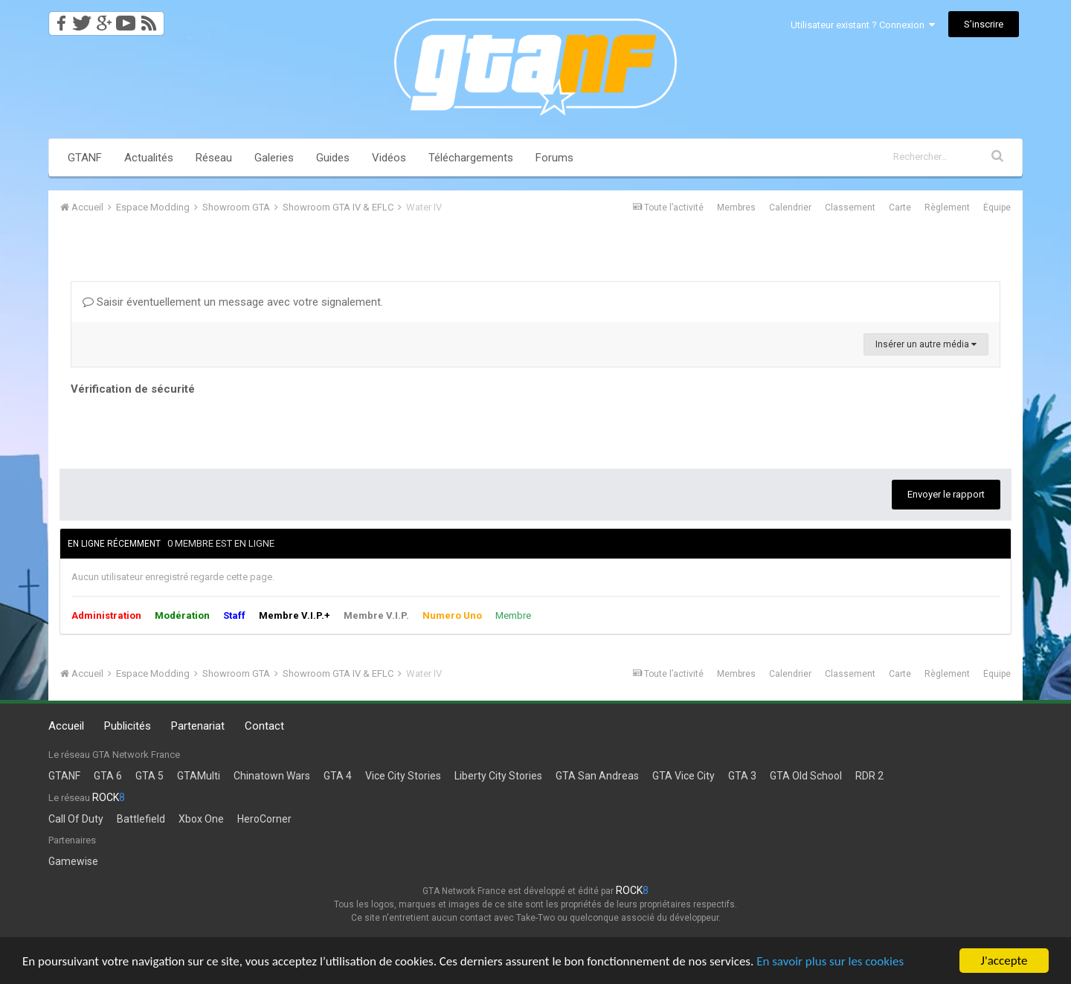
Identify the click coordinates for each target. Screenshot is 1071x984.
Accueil (66, 726)
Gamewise (73, 861)
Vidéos (389, 157)
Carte (900, 207)
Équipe (997, 207)
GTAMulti (198, 776)
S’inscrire (983, 24)
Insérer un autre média (926, 344)
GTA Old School (806, 776)
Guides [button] (333, 157)
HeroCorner (264, 819)
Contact (264, 726)
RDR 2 (869, 776)
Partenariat (198, 726)
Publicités (127, 726)
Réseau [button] (214, 157)
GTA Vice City (683, 776)
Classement (850, 207)
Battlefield (141, 819)
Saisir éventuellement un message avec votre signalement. (233, 302)
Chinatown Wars (272, 776)
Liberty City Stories (498, 776)
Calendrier (790, 207)
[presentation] (184, 428)
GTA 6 (108, 776)
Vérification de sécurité (133, 389)
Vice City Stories (403, 776)
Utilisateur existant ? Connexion (863, 24)
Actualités (148, 157)
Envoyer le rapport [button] (946, 494)
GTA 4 (338, 776)
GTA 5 (149, 776)
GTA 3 (742, 776)
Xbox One (201, 819)
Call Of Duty (75, 819)
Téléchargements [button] (470, 157)
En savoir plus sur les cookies (830, 962)
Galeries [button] (274, 157)
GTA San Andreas (597, 776)
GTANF (85, 157)
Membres (736, 207)
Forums (554, 157)
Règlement (947, 207)
